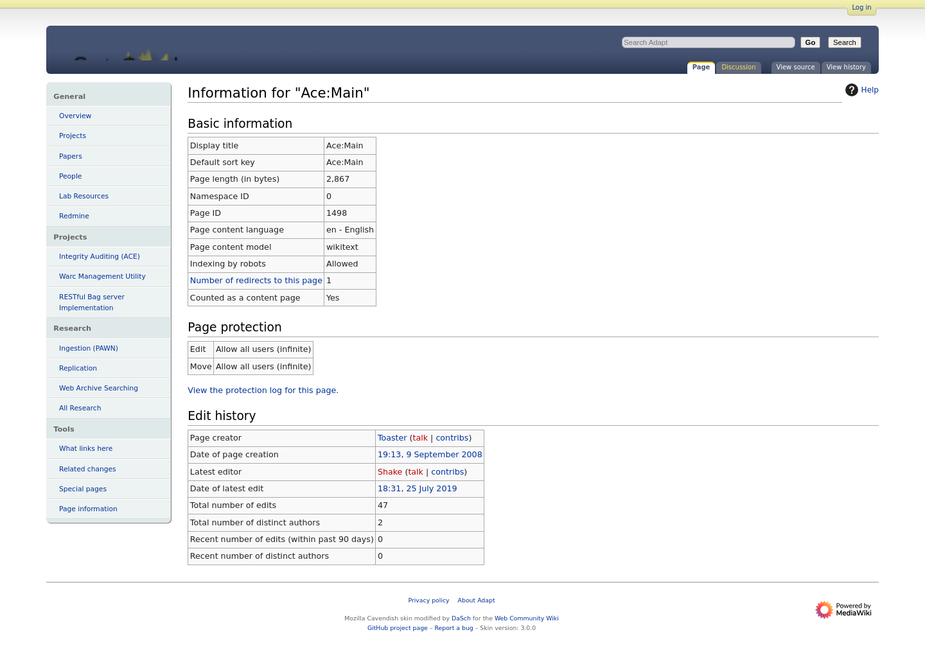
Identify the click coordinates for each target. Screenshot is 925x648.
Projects (72, 136)
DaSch (461, 618)
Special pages (83, 489)
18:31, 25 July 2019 (417, 488)
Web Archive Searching (98, 388)
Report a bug (453, 627)
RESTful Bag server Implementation (92, 302)
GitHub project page (397, 627)
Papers (70, 156)
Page (701, 67)
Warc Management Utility (102, 276)
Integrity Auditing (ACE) (99, 256)
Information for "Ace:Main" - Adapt (152, 43)
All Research (80, 408)
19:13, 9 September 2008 (430, 454)
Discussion (738, 67)
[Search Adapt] (708, 42)
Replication (78, 368)
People (70, 176)
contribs (452, 437)
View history (846, 67)
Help (860, 89)
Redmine (74, 216)
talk (420, 437)
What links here (85, 448)
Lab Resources (84, 196)
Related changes (87, 469)
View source (796, 67)
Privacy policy (428, 600)
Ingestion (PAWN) (88, 348)
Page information (88, 509)
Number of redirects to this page (256, 280)
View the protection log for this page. (263, 390)
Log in (861, 7)
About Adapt (476, 600)
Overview (75, 116)
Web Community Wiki (527, 618)
